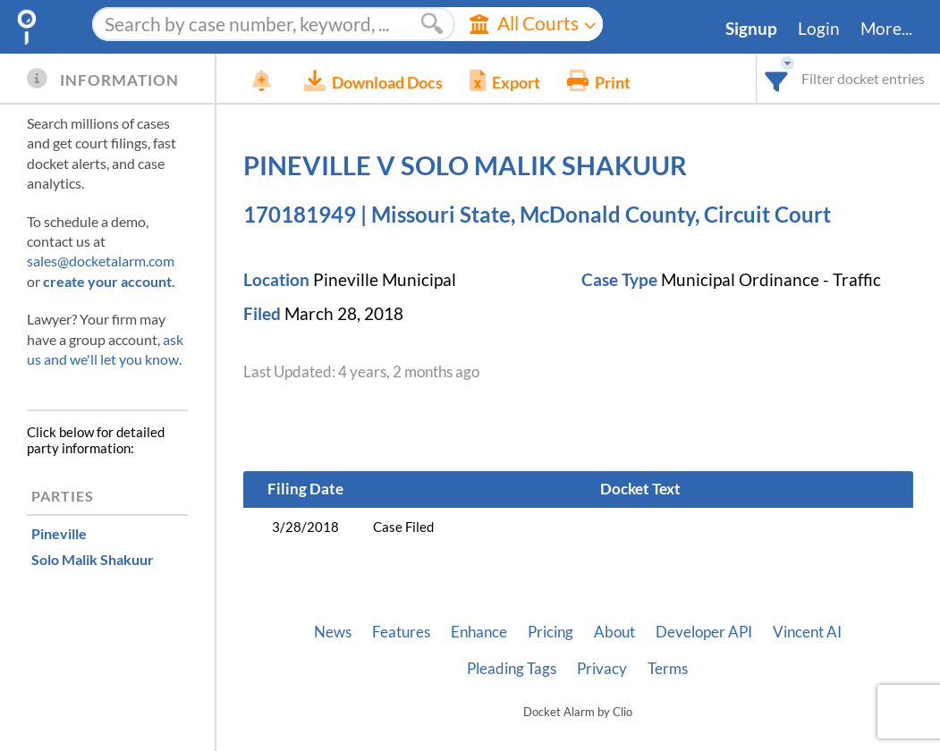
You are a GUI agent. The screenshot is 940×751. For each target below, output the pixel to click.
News (332, 632)
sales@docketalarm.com (100, 260)
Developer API (704, 632)
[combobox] (777, 78)
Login (819, 28)
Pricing (550, 632)
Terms (668, 669)
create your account (107, 281)
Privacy (602, 669)
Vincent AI (807, 632)
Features (401, 632)
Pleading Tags (511, 669)
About (614, 632)
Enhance (479, 632)
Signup (751, 28)
